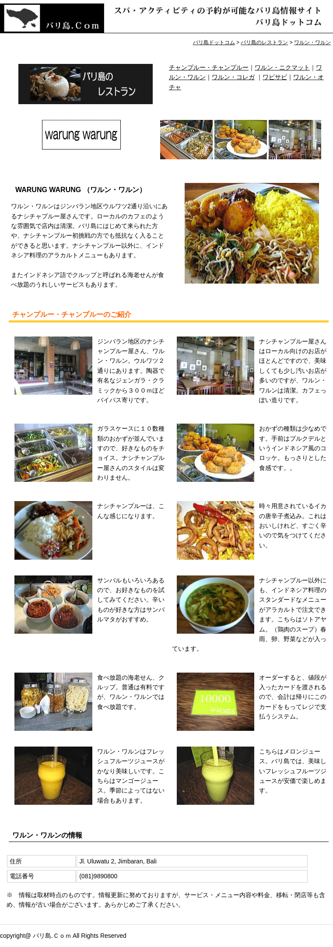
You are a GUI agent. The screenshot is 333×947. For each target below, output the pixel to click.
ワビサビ (275, 77)
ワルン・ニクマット (282, 67)
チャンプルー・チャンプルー (209, 67)
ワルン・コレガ (233, 77)
